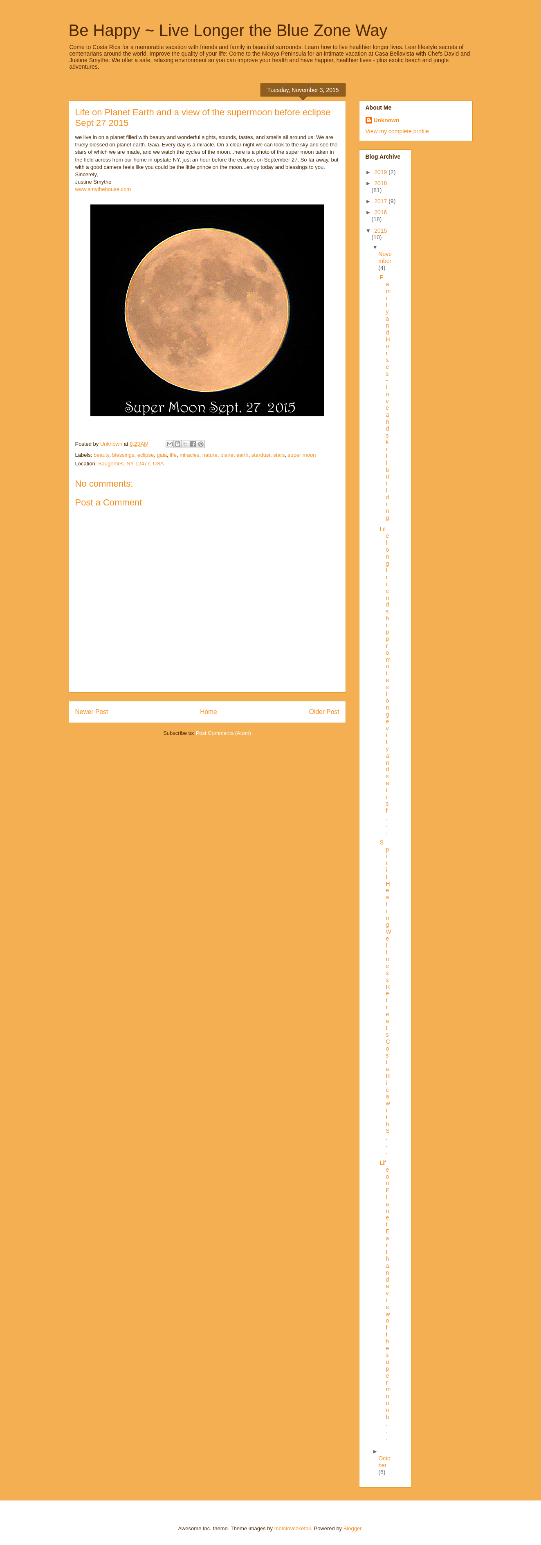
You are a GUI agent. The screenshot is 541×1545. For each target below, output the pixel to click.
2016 (380, 212)
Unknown (387, 120)
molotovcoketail (292, 1528)
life (173, 455)
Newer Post (91, 711)
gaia (162, 455)
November (385, 257)
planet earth (234, 455)
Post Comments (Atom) (223, 733)
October (384, 1462)
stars (279, 455)
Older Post (324, 711)
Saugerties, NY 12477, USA (131, 463)
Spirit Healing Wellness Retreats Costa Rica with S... (385, 997)
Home (208, 711)
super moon (302, 455)
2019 (381, 172)
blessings (123, 455)
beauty (101, 455)
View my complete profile (397, 131)
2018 (380, 183)
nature (210, 455)
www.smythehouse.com (103, 189)
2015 (380, 230)
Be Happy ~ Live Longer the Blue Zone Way (228, 30)
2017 (381, 201)
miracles (189, 455)
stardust (260, 455)
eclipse (145, 455)
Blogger (352, 1528)
